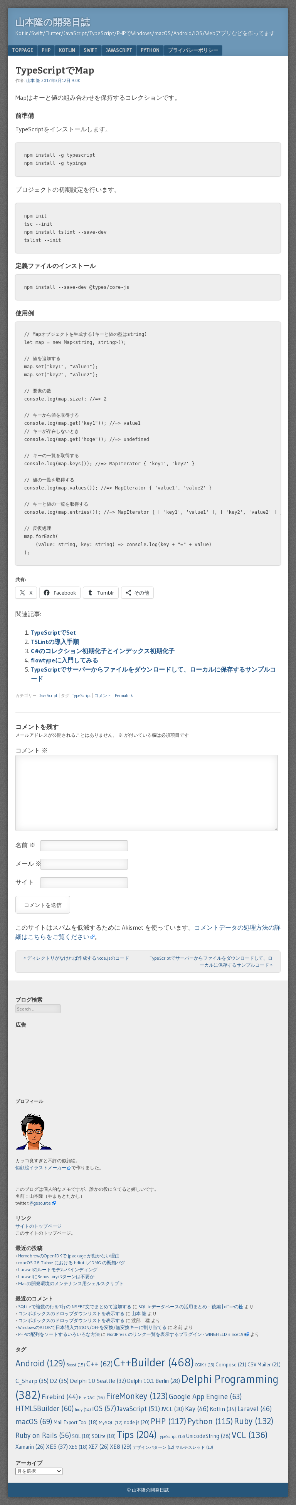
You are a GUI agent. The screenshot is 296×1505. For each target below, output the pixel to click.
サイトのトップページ (38, 1226)
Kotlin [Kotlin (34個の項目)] (223, 1409)
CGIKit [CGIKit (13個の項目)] (204, 1365)
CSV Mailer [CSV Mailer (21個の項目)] (264, 1364)
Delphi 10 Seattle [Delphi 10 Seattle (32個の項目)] (98, 1380)
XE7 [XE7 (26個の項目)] (99, 1446)
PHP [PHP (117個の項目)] (168, 1421)
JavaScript (119, 50)
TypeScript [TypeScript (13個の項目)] (171, 1436)
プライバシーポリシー (193, 50)
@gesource (40, 1203)
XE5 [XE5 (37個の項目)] (57, 1446)
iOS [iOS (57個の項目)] (104, 1408)
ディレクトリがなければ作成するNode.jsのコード (76, 958)
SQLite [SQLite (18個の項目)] (104, 1436)
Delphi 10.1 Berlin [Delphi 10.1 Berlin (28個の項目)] (153, 1381)
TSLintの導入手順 (55, 641)
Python (150, 50)
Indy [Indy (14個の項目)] (83, 1409)
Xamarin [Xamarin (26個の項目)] (30, 1446)
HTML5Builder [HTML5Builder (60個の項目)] (44, 1408)
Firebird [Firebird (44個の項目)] (60, 1397)
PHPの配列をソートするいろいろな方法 (59, 1334)
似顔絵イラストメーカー (40, 1167)
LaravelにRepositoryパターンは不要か (56, 1276)
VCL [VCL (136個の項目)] (249, 1435)
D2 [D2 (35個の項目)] (59, 1380)
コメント (102, 695)
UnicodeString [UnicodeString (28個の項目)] (208, 1436)
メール (28, 863)
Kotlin (67, 50)
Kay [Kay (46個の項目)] (197, 1408)
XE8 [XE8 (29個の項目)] (120, 1446)
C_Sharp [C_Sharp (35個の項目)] (32, 1380)
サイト (24, 882)
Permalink (124, 695)
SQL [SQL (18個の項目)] (81, 1436)
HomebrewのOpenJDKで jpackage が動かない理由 (68, 1256)
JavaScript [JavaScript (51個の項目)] (138, 1408)
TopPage (22, 50)
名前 (25, 845)
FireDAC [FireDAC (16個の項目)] (92, 1397)
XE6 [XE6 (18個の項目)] (78, 1447)
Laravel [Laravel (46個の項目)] (254, 1408)
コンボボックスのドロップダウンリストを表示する (71, 1313)
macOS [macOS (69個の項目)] (33, 1421)
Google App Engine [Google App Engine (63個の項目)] (205, 1396)
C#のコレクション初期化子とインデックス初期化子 (103, 651)
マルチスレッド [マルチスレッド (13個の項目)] (194, 1447)
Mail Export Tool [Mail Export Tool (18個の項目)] (76, 1422)
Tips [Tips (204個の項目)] (137, 1435)
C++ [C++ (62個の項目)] (99, 1363)
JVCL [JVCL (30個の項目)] (172, 1409)
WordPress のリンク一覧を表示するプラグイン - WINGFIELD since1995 (178, 1334)
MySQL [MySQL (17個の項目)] (111, 1422)
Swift (91, 50)
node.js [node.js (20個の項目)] (137, 1422)
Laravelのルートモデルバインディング (58, 1269)
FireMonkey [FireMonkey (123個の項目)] (137, 1396)
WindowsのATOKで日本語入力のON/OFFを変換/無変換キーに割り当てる (92, 1327)
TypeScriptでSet (53, 632)
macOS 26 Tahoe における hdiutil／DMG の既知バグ (71, 1262)
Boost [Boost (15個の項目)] (75, 1365)
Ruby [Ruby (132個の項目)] (253, 1421)
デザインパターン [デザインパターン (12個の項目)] (153, 1447)
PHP (46, 50)
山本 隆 (33, 80)
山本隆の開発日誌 (52, 22)
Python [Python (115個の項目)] (210, 1421)
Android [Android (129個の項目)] (40, 1363)
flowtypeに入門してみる (64, 660)
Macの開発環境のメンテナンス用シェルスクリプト (71, 1283)
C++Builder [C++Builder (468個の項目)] (154, 1362)
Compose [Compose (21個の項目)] (230, 1364)
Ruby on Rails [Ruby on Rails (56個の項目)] (43, 1435)
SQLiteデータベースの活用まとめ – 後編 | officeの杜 (190, 1306)
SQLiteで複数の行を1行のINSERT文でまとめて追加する (74, 1306)
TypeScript (81, 695)
